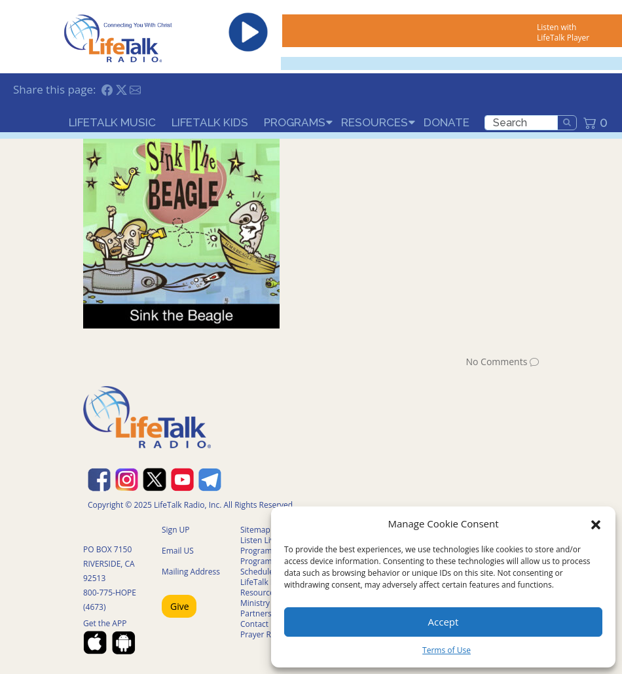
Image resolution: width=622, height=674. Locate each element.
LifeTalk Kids (210, 122)
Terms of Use (446, 650)
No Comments (496, 361)
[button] (595, 523)
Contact (254, 624)
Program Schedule (257, 566)
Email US (178, 550)
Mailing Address (191, 571)
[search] (521, 122)
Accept (443, 621)
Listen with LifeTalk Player (563, 32)
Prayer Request (268, 634)
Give (179, 606)
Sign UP (176, 529)
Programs (294, 122)
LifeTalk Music (112, 122)
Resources (374, 122)
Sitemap (255, 529)
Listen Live (259, 540)
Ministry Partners (256, 608)
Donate (446, 122)
